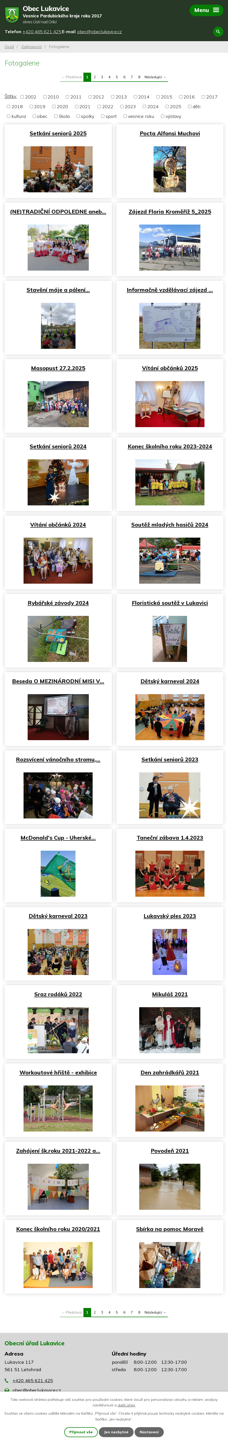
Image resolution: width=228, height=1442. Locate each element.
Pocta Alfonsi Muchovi (170, 133)
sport (111, 116)
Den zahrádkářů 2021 (169, 1072)
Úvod (9, 46)
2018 (17, 106)
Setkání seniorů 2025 (58, 133)
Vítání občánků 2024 (58, 524)
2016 (189, 97)
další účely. (127, 1405)
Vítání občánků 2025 (170, 367)
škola (64, 116)
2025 (175, 106)
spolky (87, 116)
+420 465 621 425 (33, 1380)
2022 (107, 106)
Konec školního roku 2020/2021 (58, 1228)
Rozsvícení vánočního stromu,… (58, 759)
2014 (143, 97)
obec (42, 116)
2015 (166, 97)
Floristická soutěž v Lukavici (170, 602)
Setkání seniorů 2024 (58, 446)
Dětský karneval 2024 (169, 681)
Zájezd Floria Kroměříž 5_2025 (170, 211)
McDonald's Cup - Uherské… (58, 837)
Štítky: (11, 96)
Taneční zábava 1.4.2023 (170, 837)
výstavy (173, 116)
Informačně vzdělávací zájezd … (170, 289)
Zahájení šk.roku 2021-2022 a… (58, 1150)
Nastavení (149, 1432)
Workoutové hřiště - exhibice (58, 1072)
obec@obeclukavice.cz (37, 1390)
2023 (130, 106)
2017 (212, 97)
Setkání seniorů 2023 (170, 759)
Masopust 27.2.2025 (58, 367)
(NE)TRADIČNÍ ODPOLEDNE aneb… (58, 211)
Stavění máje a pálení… (58, 289)
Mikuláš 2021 (170, 994)
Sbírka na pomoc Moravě (169, 1228)
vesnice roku (141, 116)
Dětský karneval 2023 (58, 915)
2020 (62, 106)
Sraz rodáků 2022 (58, 994)
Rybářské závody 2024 (58, 602)
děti (196, 106)
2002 (30, 97)
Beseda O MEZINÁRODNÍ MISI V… (58, 681)
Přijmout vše (81, 1432)
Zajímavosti (31, 46)
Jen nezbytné (116, 1432)
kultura (19, 116)
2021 (85, 106)
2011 (76, 97)
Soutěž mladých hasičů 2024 (169, 524)
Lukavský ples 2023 (170, 915)
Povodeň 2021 (170, 1150)
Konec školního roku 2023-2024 (170, 446)
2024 (153, 106)
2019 (39, 106)
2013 (121, 97)
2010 (53, 97)
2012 (98, 97)
